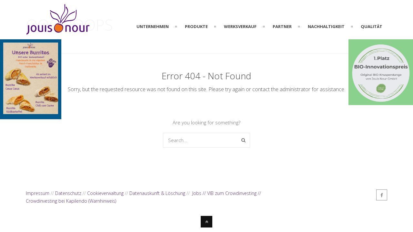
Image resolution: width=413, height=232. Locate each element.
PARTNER (282, 26)
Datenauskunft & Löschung (157, 193)
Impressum (37, 193)
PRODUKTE (196, 26)
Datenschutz (68, 193)
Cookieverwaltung (105, 193)
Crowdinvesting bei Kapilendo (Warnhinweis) (71, 201)
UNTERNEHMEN (152, 26)
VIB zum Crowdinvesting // (234, 193)
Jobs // (199, 193)
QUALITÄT (371, 26)
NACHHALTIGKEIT (326, 26)
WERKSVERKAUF (240, 26)
